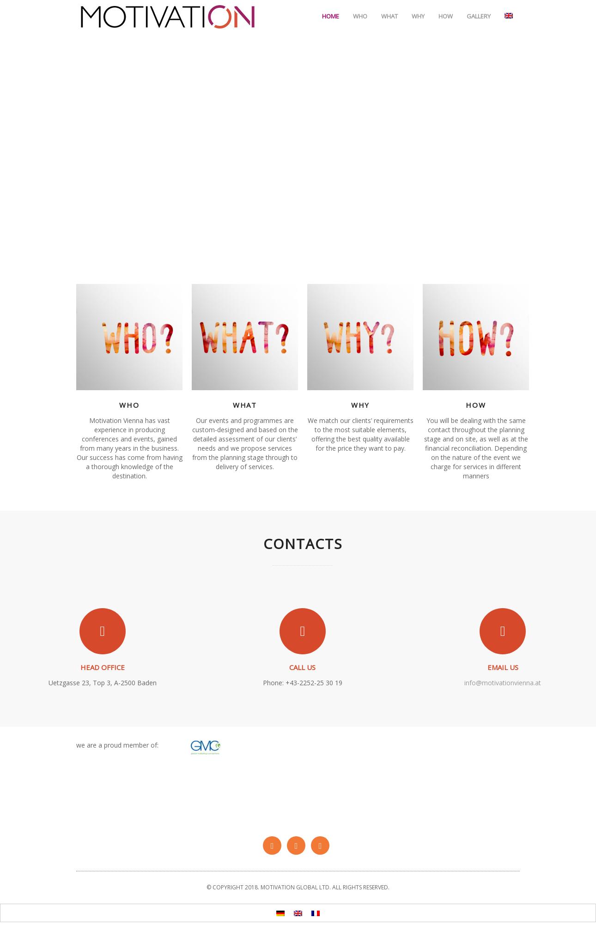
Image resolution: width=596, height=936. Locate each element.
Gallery (479, 16)
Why (418, 16)
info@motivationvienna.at (502, 682)
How (445, 16)
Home (330, 16)
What (389, 16)
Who (360, 16)
